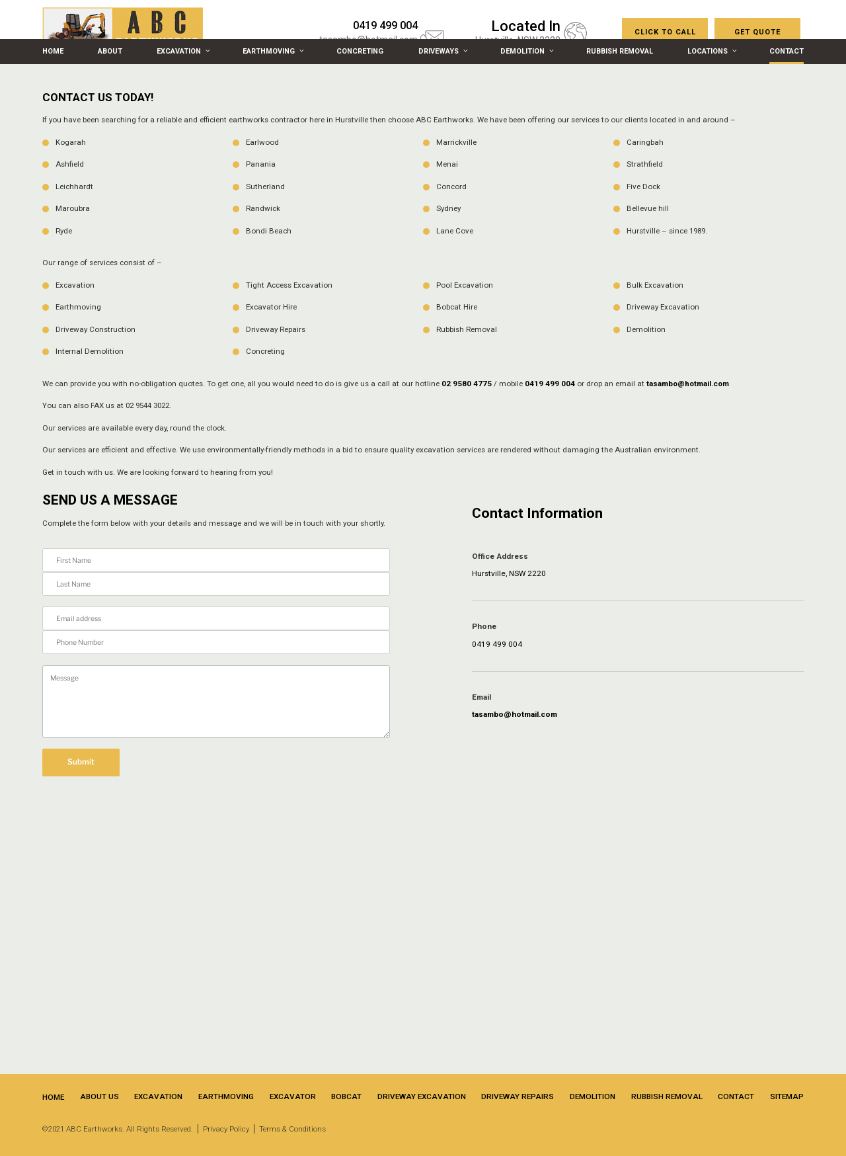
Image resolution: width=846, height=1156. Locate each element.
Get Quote (757, 32)
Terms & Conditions (292, 1129)
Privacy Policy (226, 1129)
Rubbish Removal (619, 51)
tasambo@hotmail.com (687, 383)
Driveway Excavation (421, 1096)
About (110, 51)
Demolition (526, 51)
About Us (99, 1096)
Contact (786, 51)
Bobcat (346, 1096)
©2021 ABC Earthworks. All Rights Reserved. (117, 1129)
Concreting (359, 51)
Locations (711, 51)
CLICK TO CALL (665, 32)
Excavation (182, 51)
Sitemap (787, 1096)
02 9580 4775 (467, 383)
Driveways (442, 51)
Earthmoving (272, 51)
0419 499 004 (550, 383)
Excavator (293, 1096)
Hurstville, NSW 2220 (509, 573)
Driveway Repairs (517, 1096)
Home (52, 51)
